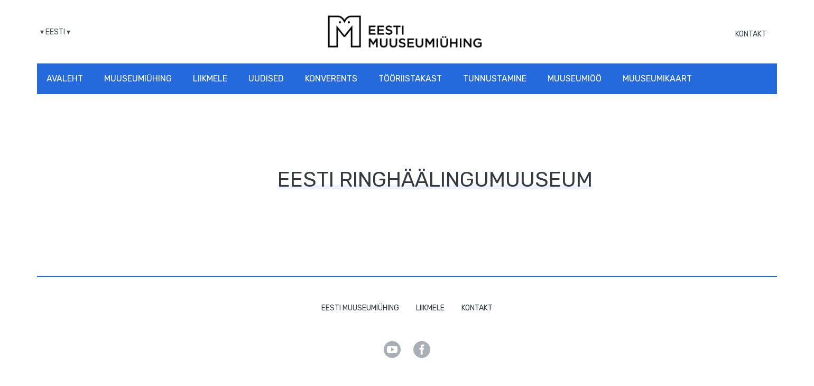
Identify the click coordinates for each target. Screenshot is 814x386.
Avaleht (65, 78)
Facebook (421, 349)
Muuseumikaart (657, 78)
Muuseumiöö (575, 78)
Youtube (392, 349)
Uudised (266, 78)
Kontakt (750, 34)
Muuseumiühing (138, 78)
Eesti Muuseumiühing (360, 308)
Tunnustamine (494, 78)
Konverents (331, 78)
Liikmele (210, 78)
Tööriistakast (410, 78)
